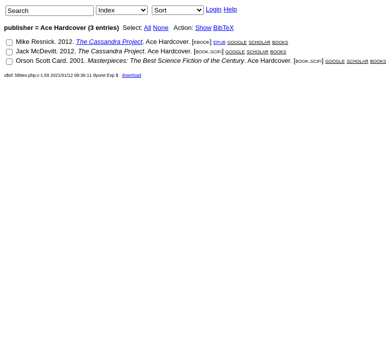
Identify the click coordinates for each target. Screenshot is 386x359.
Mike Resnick (35, 41)
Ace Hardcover (167, 41)
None (160, 27)
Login (214, 9)
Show (203, 27)
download (131, 75)
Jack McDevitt (36, 51)
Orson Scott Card (41, 60)
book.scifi (209, 51)
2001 (76, 60)
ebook (202, 41)
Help (230, 9)
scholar (260, 41)
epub (219, 41)
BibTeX (223, 27)
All (147, 27)
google (237, 41)
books (280, 41)
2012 (65, 41)
